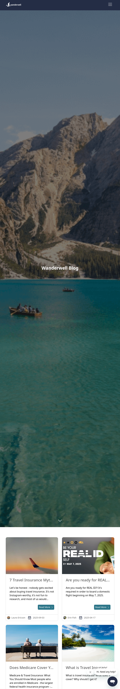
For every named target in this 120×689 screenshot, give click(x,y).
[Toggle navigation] (110, 4)
